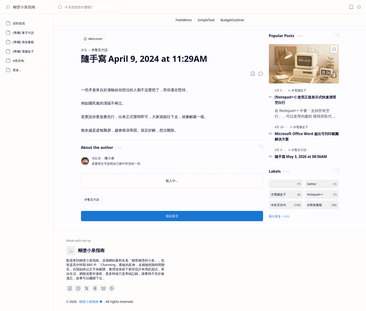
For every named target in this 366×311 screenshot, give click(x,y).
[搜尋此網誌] (88, 7)
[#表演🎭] (27, 60)
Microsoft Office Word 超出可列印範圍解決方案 (307, 136)
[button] (8, 6)
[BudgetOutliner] (232, 20)
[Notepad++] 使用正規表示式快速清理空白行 (305, 100)
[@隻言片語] (92, 199)
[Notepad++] (322, 194)
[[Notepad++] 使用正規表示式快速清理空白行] (304, 64)
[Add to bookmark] (334, 49)
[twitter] (322, 184)
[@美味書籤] (322, 205)
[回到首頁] (27, 23)
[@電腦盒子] (299, 90)
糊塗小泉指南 (24, 7)
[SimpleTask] (206, 20)
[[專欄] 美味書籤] (27, 42)
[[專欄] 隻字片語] (27, 32)
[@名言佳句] (286, 205)
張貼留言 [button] (172, 216)
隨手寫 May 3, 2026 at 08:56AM (301, 156)
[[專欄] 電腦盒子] (27, 51)
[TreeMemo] (183, 20)
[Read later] (252, 73)
